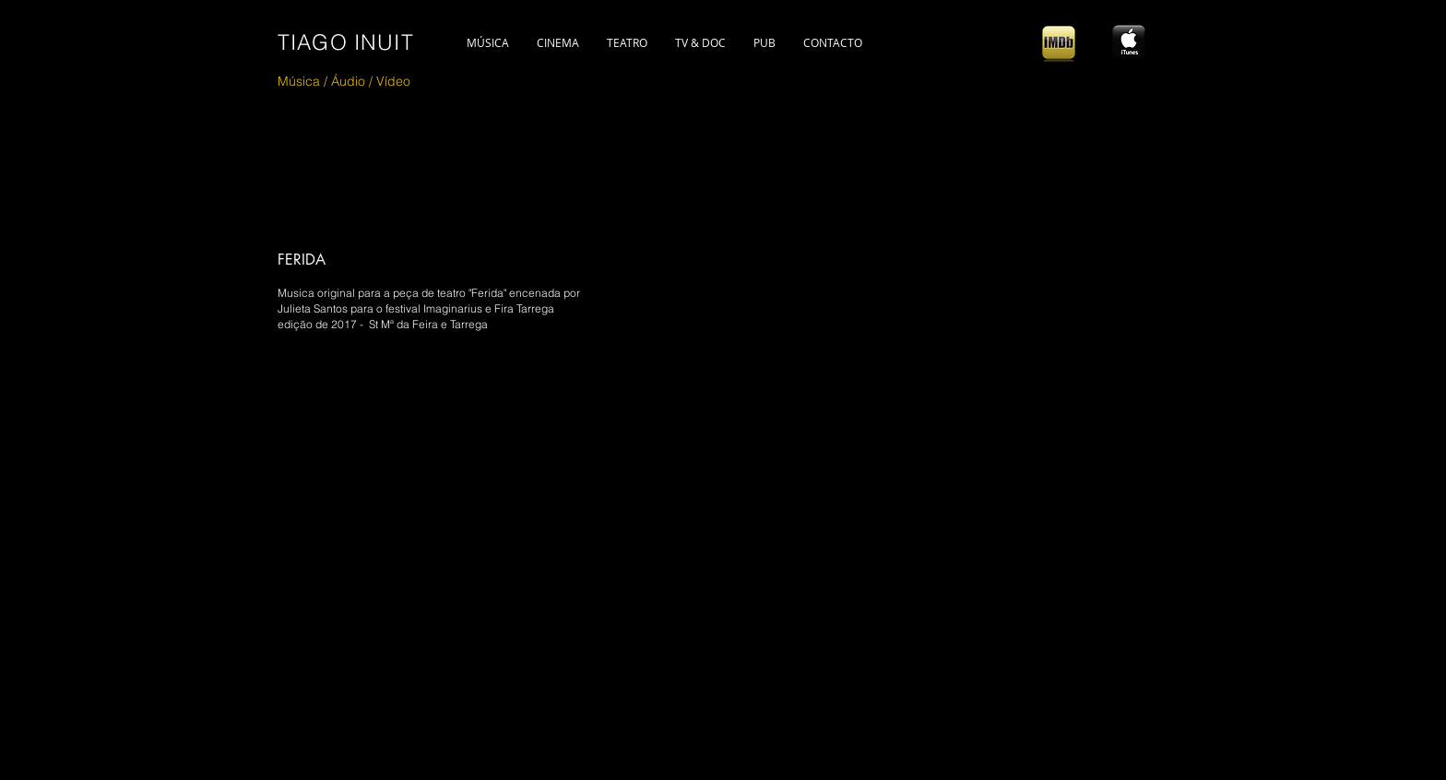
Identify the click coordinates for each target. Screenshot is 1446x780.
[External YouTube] (580, 565)
